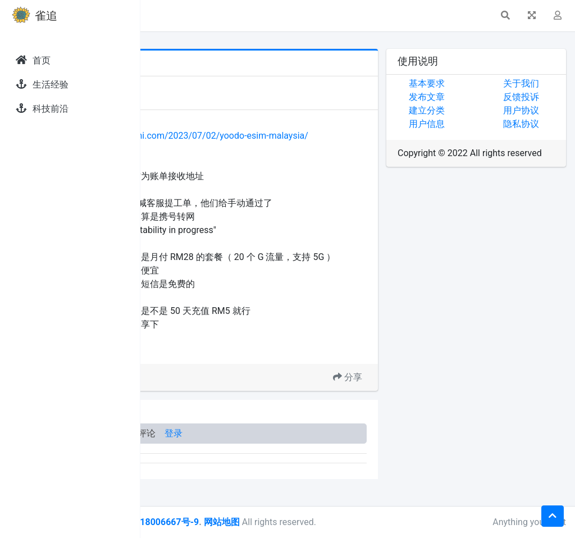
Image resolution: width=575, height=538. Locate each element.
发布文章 (473, 97)
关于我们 (544, 83)
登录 (313, 460)
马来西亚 (218, 377)
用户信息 (473, 123)
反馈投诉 (544, 97)
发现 (190, 85)
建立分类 (473, 110)
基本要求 (473, 83)
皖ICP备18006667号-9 (292, 522)
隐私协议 (544, 123)
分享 (394, 404)
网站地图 (361, 522)
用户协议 (544, 110)
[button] (158, 15)
